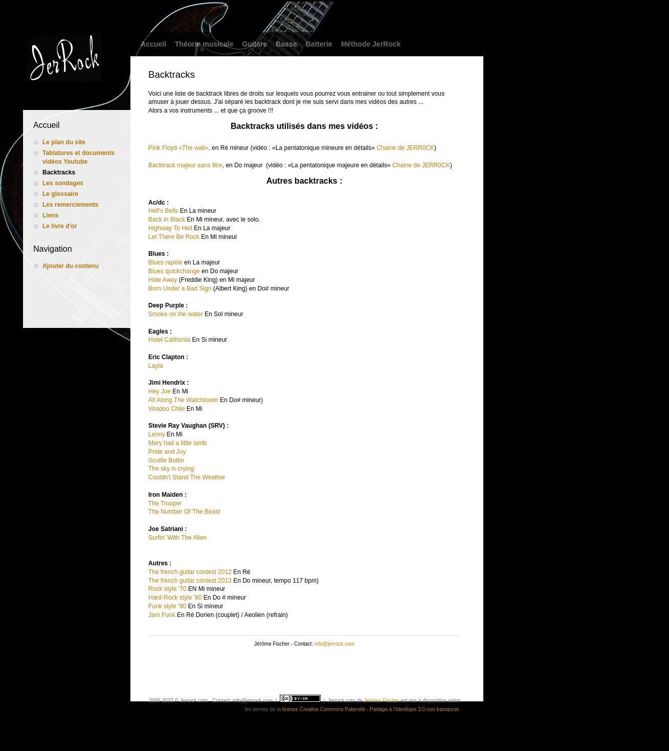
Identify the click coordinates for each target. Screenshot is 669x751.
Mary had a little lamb (177, 443)
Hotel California (169, 339)
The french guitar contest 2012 (190, 572)
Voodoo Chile (166, 408)
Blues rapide (165, 262)
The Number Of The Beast (184, 511)
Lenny (156, 434)
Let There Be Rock (173, 236)
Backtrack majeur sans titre (185, 165)
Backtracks (58, 172)
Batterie (318, 44)
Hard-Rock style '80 (175, 597)
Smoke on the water (175, 314)
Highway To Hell (170, 228)
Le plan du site (63, 142)
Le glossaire (60, 193)
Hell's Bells (163, 210)
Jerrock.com (341, 700)
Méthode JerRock (371, 44)
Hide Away (162, 279)
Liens (50, 215)
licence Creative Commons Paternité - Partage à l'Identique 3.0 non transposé (370, 709)
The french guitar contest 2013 (190, 580)
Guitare (254, 44)
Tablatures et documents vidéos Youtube (78, 157)
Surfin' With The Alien (177, 537)
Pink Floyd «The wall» (178, 147)
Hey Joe (159, 391)
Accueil (153, 44)
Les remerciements (70, 204)
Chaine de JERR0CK (405, 147)
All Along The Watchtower (183, 400)
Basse (286, 44)
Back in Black (166, 219)
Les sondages (62, 183)
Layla (155, 365)
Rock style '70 (167, 588)
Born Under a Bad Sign (179, 288)
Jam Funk (161, 615)
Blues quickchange (174, 271)
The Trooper (165, 503)
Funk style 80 (167, 606)
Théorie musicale (204, 44)
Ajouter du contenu (70, 266)
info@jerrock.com (334, 644)
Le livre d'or (59, 226)
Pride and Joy (167, 451)
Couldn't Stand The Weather (187, 477)
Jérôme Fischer (381, 700)
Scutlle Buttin (166, 460)
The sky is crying (171, 468)
